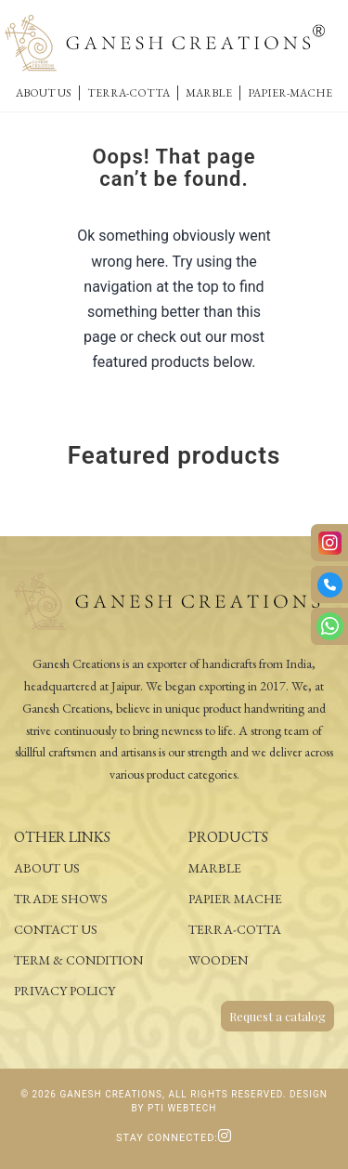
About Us (43, 92)
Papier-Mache (290, 92)
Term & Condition (78, 960)
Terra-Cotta (128, 92)
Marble (209, 92)
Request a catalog (277, 1016)
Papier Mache (235, 898)
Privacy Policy (64, 990)
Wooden (218, 960)
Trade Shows (61, 898)
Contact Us (55, 929)
